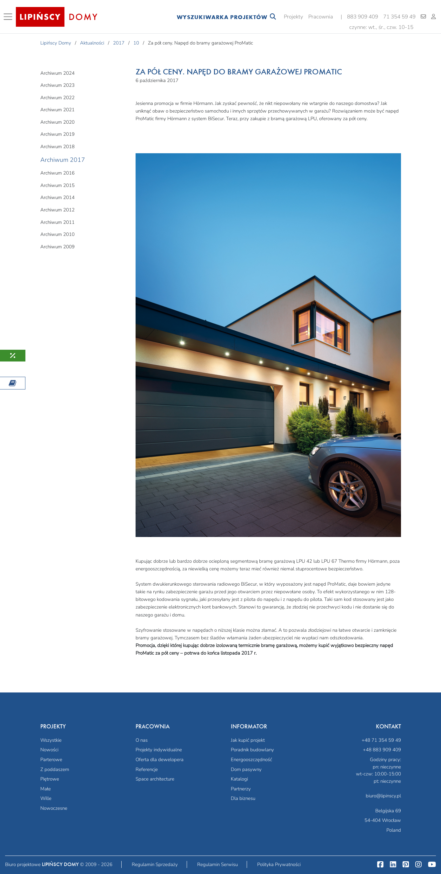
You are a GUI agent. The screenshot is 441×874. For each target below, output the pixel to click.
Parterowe (51, 759)
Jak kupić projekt (248, 740)
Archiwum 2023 (57, 85)
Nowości (49, 750)
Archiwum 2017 (62, 160)
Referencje (147, 769)
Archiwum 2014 (57, 197)
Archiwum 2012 (57, 210)
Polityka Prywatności (279, 864)
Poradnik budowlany (252, 750)
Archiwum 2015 (57, 185)
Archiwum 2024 (57, 73)
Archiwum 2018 (57, 146)
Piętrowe (49, 779)
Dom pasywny (246, 769)
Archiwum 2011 (57, 222)
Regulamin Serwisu (217, 864)
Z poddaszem (54, 769)
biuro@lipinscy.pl (383, 796)
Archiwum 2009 (57, 247)
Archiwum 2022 (57, 97)
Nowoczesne (53, 808)
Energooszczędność (251, 759)
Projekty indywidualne (159, 750)
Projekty (293, 16)
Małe (45, 789)
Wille (45, 798)
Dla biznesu (243, 798)
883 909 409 (362, 16)
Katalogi (239, 779)
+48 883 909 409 (382, 750)
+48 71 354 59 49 (381, 740)
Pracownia (320, 16)
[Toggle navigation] (9, 17)
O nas (142, 740)
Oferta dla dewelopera (160, 759)
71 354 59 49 (399, 16)
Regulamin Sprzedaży (155, 864)
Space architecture (155, 779)
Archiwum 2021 (57, 110)
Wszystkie (51, 740)
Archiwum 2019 (57, 134)
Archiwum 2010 (57, 234)
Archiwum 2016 (57, 173)
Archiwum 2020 (57, 122)
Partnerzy (241, 789)
